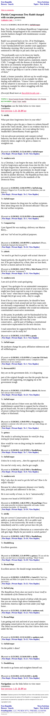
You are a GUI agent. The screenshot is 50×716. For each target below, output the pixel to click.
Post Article (44, 4)
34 (2, 556)
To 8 (25, 472)
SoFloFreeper (38, 152)
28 (2, 391)
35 (2, 577)
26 (2, 336)
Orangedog (36, 422)
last (24, 111)
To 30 (26, 560)
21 (2, 152)
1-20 (15, 111)
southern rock (38, 611)
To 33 (26, 678)
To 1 (25, 219)
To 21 (26, 659)
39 (2, 676)
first (3, 111)
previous (8, 111)
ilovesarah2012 (38, 216)
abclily (35, 657)
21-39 (20, 111)
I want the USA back (40, 358)
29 (2, 422)
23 (2, 216)
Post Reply (6, 154)
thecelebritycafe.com (30, 93)
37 (2, 637)
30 (2, 450)
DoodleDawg (36, 450)
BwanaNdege (37, 503)
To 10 (26, 509)
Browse (4, 4)
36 (2, 611)
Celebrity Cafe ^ (7, 20)
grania (34, 336)
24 (2, 243)
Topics (36, 4)
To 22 (26, 613)
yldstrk (34, 391)
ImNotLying (37, 188)
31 (2, 470)
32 (2, 503)
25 (2, 269)
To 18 (26, 154)
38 (2, 657)
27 (2, 358)
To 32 (26, 584)
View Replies (34, 154)
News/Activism (43, 2)
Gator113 (35, 577)
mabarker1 (36, 243)
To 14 (26, 247)
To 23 (26, 395)
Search (10, 4)
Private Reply (17, 154)
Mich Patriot (36, 269)
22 (2, 188)
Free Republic (6, 2)
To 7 (25, 452)
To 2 (25, 194)
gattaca (34, 556)
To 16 (26, 273)
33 (2, 536)
